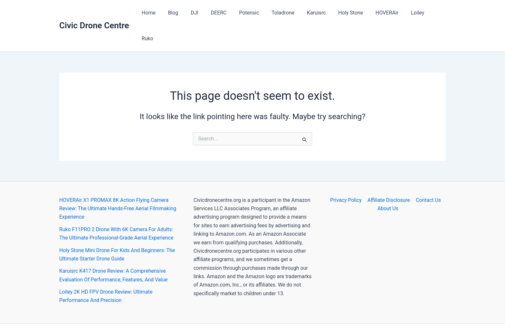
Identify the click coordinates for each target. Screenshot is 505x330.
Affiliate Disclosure (388, 174)
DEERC (226, 13)
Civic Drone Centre (94, 12)
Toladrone (285, 13)
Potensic (254, 13)
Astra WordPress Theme (310, 314)
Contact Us (428, 174)
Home (162, 13)
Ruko (435, 13)
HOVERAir (383, 13)
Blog (185, 13)
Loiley (412, 13)
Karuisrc (317, 13)
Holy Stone (349, 13)
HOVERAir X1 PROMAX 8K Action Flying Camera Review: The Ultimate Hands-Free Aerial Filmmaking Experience (118, 182)
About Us (387, 183)
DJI (204, 13)
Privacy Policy (346, 174)
